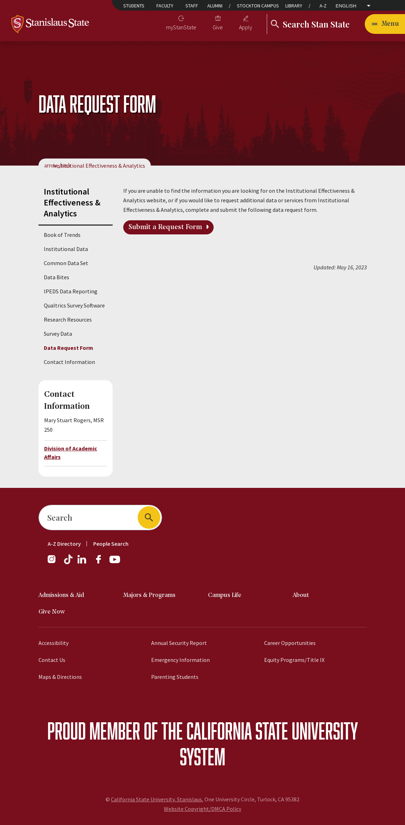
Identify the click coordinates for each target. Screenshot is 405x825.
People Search (111, 543)
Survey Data (58, 333)
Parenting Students (174, 676)
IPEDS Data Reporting (70, 291)
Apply (245, 27)
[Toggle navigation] (385, 24)
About (301, 595)
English (346, 6)
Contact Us (51, 659)
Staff (191, 5)
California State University (272, 730)
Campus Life (224, 595)
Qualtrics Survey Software (74, 305)
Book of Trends (62, 234)
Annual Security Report (179, 642)
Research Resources (68, 319)
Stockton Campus (258, 5)
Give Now (51, 612)
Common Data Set (66, 263)
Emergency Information (180, 659)
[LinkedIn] (82, 562)
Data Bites (56, 277)
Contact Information (69, 361)
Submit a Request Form (165, 227)
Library (293, 5)
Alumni (214, 5)
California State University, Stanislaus (156, 799)
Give (218, 27)
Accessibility (53, 642)
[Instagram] (54, 562)
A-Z (323, 5)
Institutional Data (66, 248)
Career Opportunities (290, 642)
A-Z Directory (64, 543)
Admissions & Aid (61, 595)
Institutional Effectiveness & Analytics (99, 165)
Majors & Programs (149, 595)
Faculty (164, 5)
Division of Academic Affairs (70, 452)
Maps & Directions (60, 676)
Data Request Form (68, 347)
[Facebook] (101, 562)
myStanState (181, 27)
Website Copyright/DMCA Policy (202, 808)
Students (133, 5)
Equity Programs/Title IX (294, 659)
